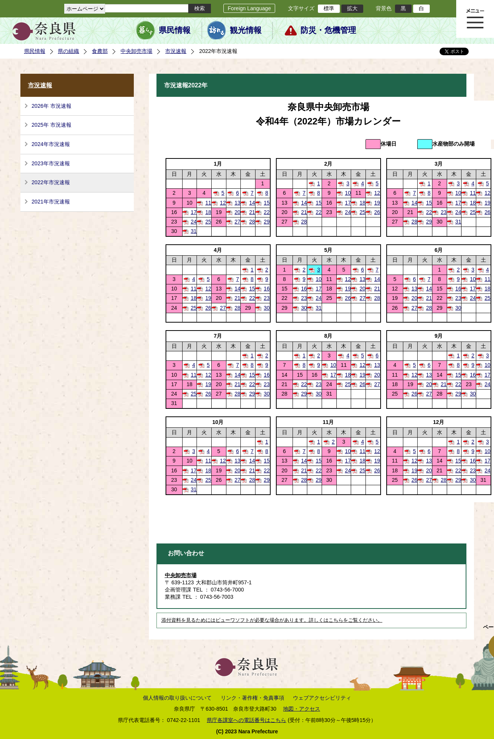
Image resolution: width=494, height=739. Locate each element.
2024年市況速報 (51, 144)
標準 (329, 8)
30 (267, 308)
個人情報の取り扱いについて (177, 698)
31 (458, 222)
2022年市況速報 (51, 182)
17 (348, 203)
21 (252, 212)
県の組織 (68, 51)
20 (238, 212)
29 (267, 222)
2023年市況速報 (51, 163)
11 (473, 193)
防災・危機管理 (328, 30)
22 (267, 212)
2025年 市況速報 (51, 125)
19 (377, 203)
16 (267, 289)
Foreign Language (249, 8)
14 (252, 203)
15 (267, 203)
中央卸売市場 (136, 51)
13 (238, 203)
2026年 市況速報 (51, 106)
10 (348, 193)
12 (377, 193)
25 (362, 212)
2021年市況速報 (51, 202)
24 (348, 212)
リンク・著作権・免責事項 (252, 698)
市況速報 (175, 51)
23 (444, 212)
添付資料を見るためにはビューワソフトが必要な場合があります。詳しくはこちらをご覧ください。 (272, 620)
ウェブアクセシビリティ (322, 698)
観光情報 (246, 30)
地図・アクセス (301, 709)
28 (252, 222)
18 (362, 203)
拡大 (352, 8)
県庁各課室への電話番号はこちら (246, 720)
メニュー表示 (475, 19)
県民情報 (174, 30)
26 (377, 212)
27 (238, 222)
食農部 (100, 51)
